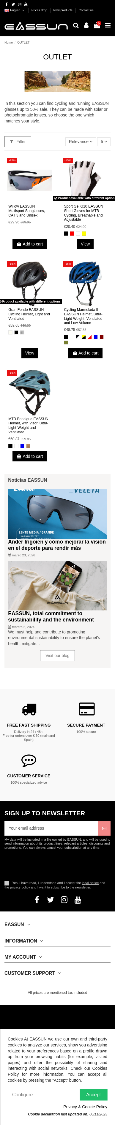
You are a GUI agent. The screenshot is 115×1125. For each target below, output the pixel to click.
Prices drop (39, 10)
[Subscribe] (104, 828)
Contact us (86, 10)
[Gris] (22, 332)
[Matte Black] (16, 332)
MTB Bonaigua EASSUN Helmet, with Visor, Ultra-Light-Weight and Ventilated (28, 425)
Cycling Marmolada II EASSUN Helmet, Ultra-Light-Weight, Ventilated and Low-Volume (83, 316)
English (14, 10)
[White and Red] (90, 337)
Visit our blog (57, 655)
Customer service (28, 775)
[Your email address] (51, 828)
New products (63, 10)
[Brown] (28, 446)
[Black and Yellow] (84, 337)
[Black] (66, 233)
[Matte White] (10, 332)
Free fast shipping (29, 725)
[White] (78, 233)
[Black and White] (78, 337)
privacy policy (20, 887)
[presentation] (54, 864)
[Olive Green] (66, 342)
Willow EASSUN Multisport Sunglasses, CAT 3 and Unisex (26, 210)
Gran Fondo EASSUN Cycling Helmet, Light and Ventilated (29, 314)
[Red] (72, 233)
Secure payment (86, 725)
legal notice (90, 883)
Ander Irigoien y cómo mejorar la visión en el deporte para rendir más (57, 545)
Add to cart (29, 244)
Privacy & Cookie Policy (85, 1106)
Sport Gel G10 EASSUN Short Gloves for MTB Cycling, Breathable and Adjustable (83, 213)
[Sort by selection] (80, 141)
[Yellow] (84, 233)
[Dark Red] (102, 337)
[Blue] (96, 337)
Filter (18, 141)
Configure (22, 1094)
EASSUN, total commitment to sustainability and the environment (51, 616)
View (85, 244)
